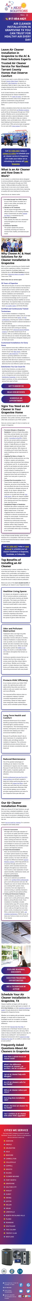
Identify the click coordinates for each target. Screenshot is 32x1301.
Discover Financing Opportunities (16, 979)
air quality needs (11, 306)
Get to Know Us (16, 386)
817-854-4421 (17, 18)
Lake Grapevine (12, 83)
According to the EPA (15, 438)
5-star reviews (16, 126)
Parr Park (21, 1027)
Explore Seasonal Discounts (16, 970)
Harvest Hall (13, 1027)
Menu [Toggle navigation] (24, 15)
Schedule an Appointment (16, 399)
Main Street (17, 351)
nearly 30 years (16, 96)
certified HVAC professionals (19, 880)
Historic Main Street (12, 81)
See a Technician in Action (16, 987)
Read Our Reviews (16, 392)
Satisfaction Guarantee (9, 377)
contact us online (9, 154)
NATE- (20, 317)
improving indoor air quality (16, 274)
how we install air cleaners (13, 822)
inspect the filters (18, 783)
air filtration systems (23, 110)
